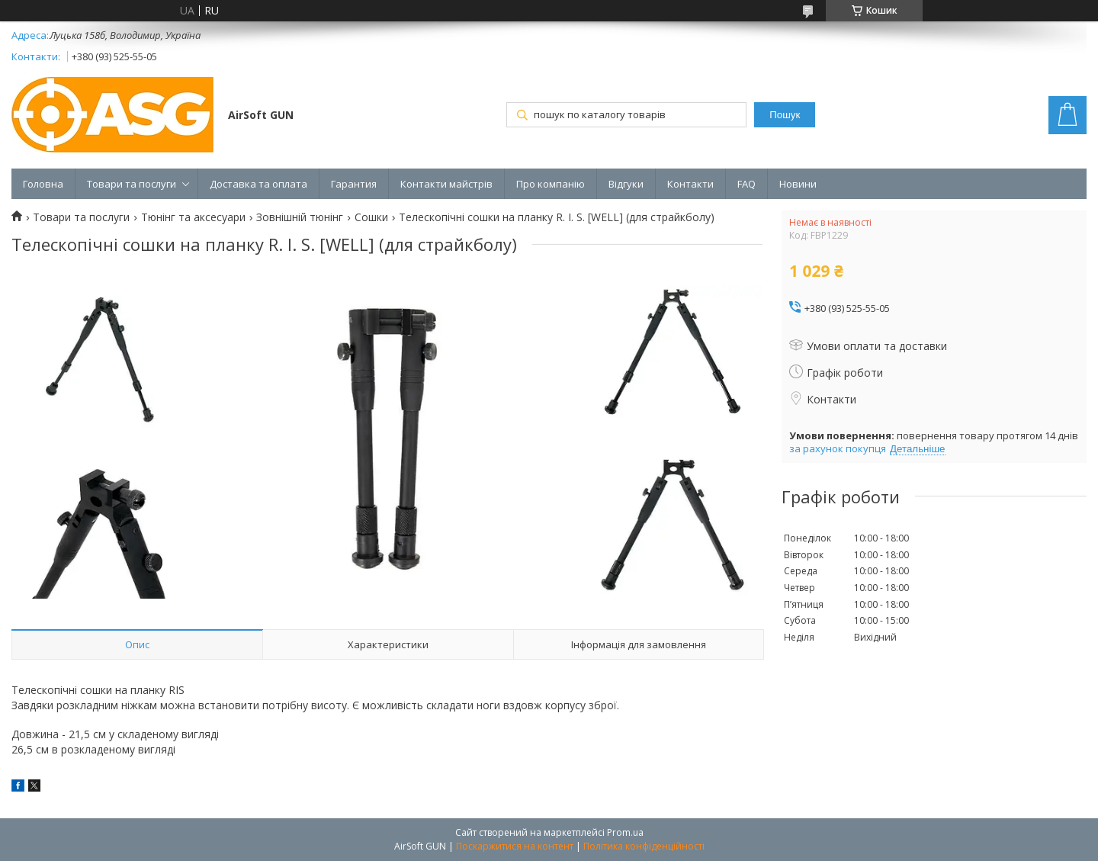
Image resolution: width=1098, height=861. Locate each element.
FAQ (746, 184)
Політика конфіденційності (644, 846)
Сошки (371, 217)
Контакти (690, 184)
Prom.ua (625, 832)
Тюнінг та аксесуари (193, 217)
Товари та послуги (131, 184)
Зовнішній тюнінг (299, 217)
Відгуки (626, 184)
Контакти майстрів (446, 184)
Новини (798, 184)
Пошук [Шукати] (784, 114)
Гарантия (354, 184)
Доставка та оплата (258, 184)
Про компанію (550, 184)
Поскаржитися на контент (514, 846)
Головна (43, 184)
